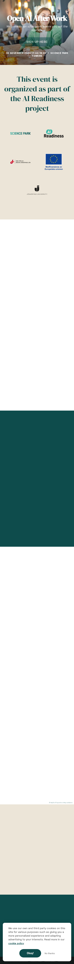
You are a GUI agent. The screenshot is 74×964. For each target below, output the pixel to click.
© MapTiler (52, 802)
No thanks (50, 953)
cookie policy (16, 943)
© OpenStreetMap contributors (64, 802)
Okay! (30, 953)
